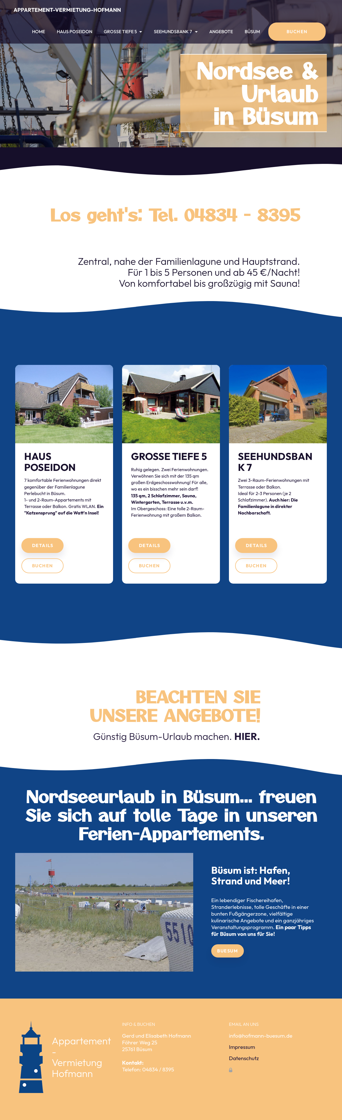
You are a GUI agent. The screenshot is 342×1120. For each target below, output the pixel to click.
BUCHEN (297, 31)
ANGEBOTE (221, 31)
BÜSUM (252, 31)
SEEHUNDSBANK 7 (173, 31)
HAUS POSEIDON (74, 31)
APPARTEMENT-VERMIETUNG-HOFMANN (67, 9)
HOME (38, 31)
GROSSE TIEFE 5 (120, 31)
